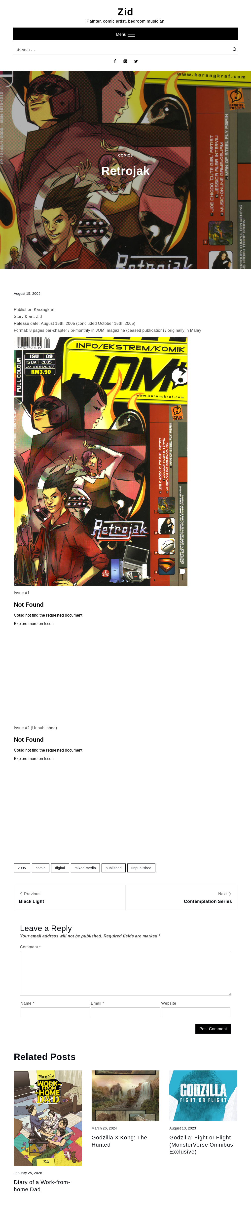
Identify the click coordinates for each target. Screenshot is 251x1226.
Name (28, 1003)
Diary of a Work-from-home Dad (42, 1185)
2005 (22, 867)
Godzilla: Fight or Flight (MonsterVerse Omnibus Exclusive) (201, 1144)
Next (181, 898)
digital (60, 867)
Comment (30, 946)
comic (40, 867)
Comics (125, 155)
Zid (125, 11)
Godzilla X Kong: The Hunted (119, 1141)
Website (168, 1003)
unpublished (141, 867)
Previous (69, 898)
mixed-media (85, 867)
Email (97, 1003)
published (113, 867)
